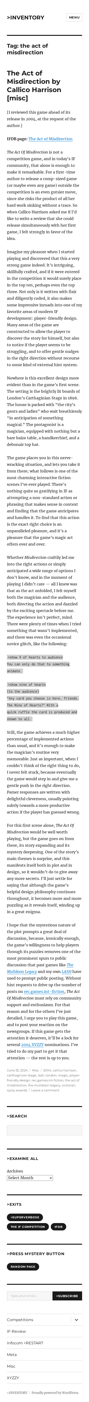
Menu (74, 17)
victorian (68, 1085)
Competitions (20, 1320)
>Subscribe (67, 1296)
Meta (12, 1354)
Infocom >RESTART (25, 1343)
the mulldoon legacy (44, 1085)
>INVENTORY (25, 17)
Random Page (23, 1266)
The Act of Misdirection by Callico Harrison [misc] (34, 85)
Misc (35, 1070)
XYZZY (13, 1378)
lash (41, 1075)
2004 (47, 1070)
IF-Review (16, 1331)
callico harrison (64, 1070)
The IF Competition (28, 1227)
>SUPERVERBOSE (25, 1217)
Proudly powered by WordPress (55, 1393)
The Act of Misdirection (50, 138)
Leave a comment (45, 1090)
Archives (15, 1171)
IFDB (59, 1227)
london (51, 1075)
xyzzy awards (17, 1090)
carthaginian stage (21, 1075)
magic (63, 1075)
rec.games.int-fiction (44, 991)
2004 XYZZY (32, 1044)
